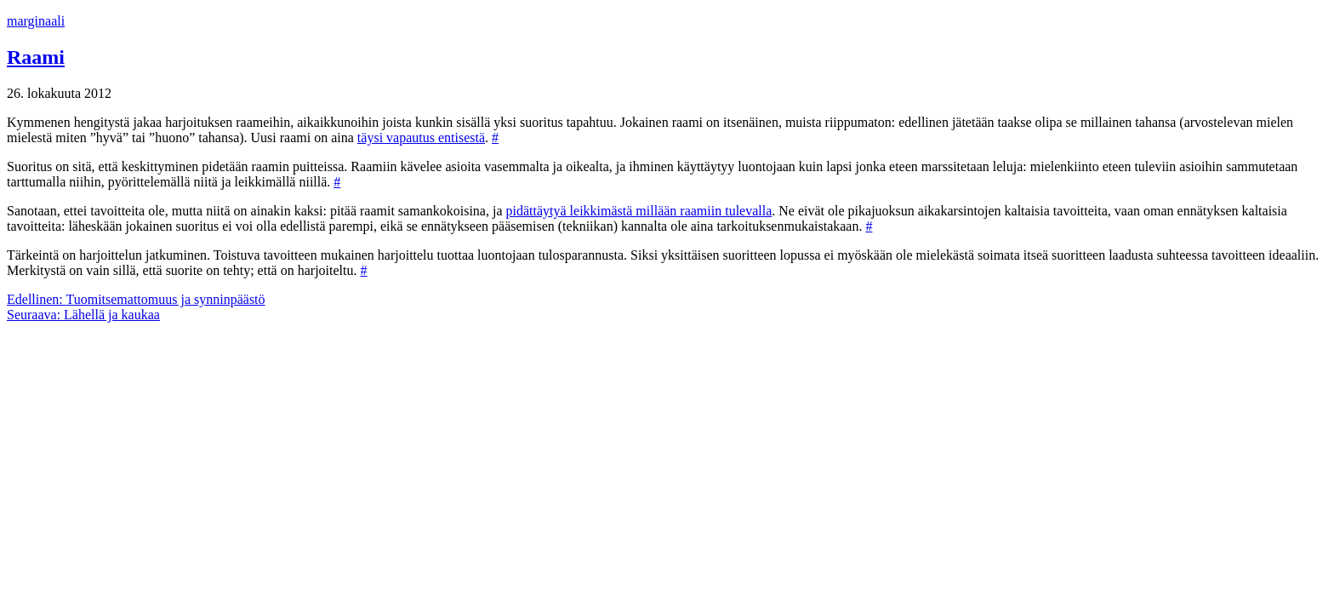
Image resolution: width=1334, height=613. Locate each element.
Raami (36, 57)
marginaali (36, 21)
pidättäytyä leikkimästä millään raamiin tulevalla (639, 210)
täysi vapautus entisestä (421, 137)
